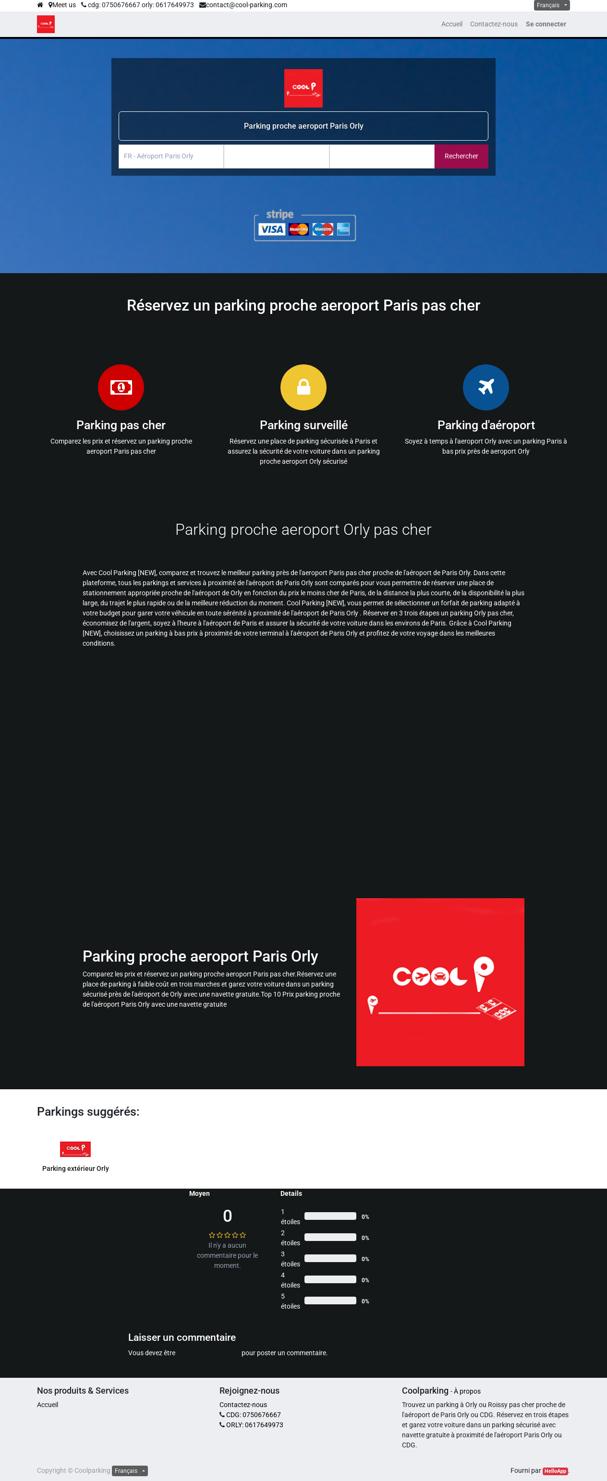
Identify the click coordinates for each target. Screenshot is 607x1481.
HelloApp (555, 1471)
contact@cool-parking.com (246, 5)
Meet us (62, 5)
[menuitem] (451, 24)
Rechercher (461, 156)
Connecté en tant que (208, 1353)
